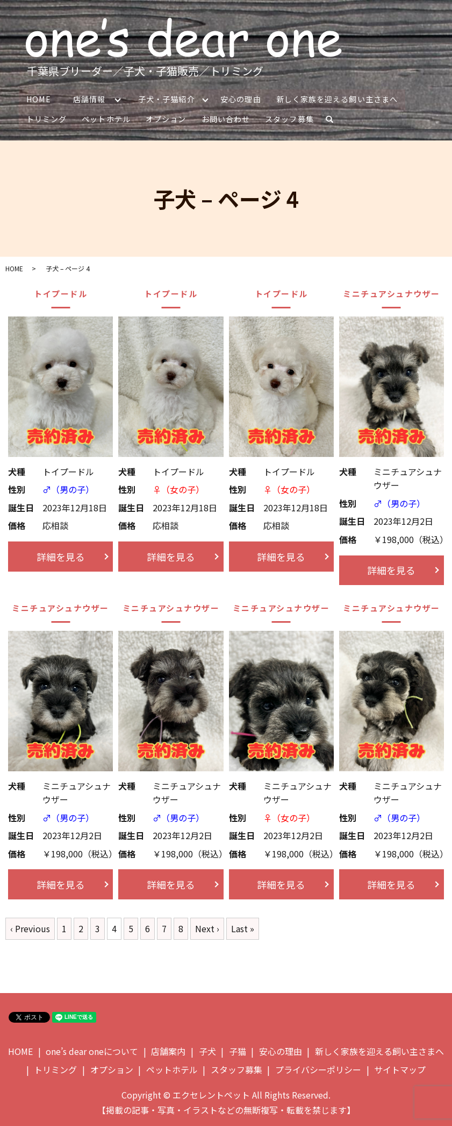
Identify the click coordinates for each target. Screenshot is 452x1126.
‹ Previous (30, 927)
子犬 (207, 1050)
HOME (38, 98)
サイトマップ (400, 1068)
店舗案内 (168, 1050)
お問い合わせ (224, 118)
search (332, 120)
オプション (165, 118)
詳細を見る (61, 555)
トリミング (46, 118)
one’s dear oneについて (92, 1050)
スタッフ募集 (288, 118)
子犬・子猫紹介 (167, 98)
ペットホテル (106, 118)
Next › (207, 927)
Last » (242, 927)
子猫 (237, 1050)
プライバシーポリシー (318, 1068)
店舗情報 (89, 98)
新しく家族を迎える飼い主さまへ (338, 98)
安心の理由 (241, 98)
